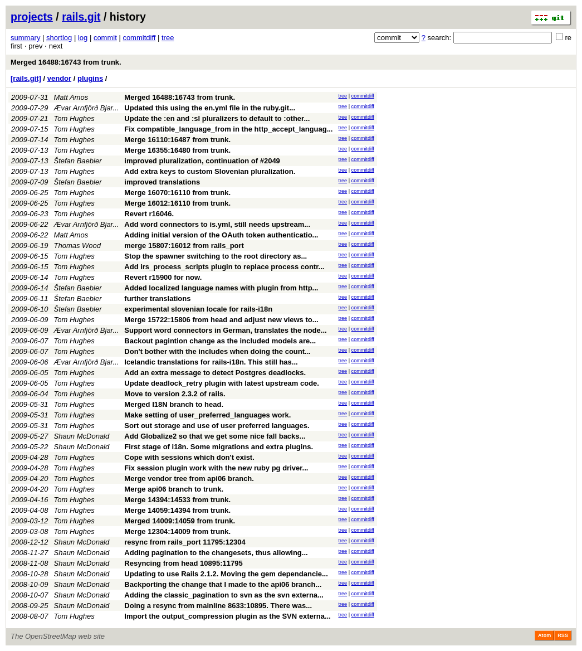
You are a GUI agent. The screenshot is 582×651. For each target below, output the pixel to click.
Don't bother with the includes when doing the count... (217, 351)
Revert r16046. (149, 214)
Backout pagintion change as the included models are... (220, 341)
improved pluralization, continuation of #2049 (202, 161)
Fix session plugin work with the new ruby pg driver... (216, 468)
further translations (157, 298)
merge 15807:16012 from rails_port (184, 245)
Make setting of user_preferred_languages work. (207, 415)
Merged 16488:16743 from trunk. (66, 62)
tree (168, 37)
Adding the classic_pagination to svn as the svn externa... (224, 595)
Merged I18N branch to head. (173, 404)
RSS (562, 635)
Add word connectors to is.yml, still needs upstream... (217, 224)
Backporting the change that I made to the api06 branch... (222, 584)
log (82, 37)
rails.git (81, 17)
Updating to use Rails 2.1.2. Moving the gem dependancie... (226, 574)
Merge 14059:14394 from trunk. (177, 510)
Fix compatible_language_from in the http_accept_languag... (228, 129)
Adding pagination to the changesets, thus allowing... (215, 552)
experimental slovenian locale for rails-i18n (198, 309)
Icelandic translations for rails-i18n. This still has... (210, 362)
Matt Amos (71, 97)
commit (105, 37)
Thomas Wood (77, 245)
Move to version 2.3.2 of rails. (174, 394)
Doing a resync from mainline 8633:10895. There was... (218, 605)
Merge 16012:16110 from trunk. (177, 203)
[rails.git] (26, 78)
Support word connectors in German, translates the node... (225, 330)
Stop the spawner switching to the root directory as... (215, 256)
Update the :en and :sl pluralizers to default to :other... (217, 118)
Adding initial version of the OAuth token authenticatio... (221, 235)
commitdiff (139, 37)
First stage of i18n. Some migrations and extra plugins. (218, 447)
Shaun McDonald (82, 436)
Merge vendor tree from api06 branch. (189, 478)
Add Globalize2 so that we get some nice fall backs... (214, 436)
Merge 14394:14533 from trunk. (177, 499)
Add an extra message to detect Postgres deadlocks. (215, 372)
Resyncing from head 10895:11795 (183, 563)
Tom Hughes (74, 118)
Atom (544, 635)
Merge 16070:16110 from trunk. (177, 192)
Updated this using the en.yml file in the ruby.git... (209, 108)
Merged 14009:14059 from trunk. (179, 521)
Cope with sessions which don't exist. (189, 457)
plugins (90, 78)
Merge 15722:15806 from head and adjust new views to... (221, 319)
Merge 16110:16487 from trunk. (177, 139)
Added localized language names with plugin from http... (221, 288)
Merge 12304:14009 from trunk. (177, 531)
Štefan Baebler (78, 161)
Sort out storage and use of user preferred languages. (216, 425)
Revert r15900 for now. (163, 277)
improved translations (162, 182)
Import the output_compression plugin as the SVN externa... (227, 616)
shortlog (59, 37)
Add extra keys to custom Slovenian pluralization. (209, 171)
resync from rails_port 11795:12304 (185, 542)
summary (25, 37)
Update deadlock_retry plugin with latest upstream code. (221, 383)
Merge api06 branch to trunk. (173, 489)
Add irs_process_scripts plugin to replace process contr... (224, 267)
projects (32, 17)
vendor (59, 78)
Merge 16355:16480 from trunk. (177, 150)
